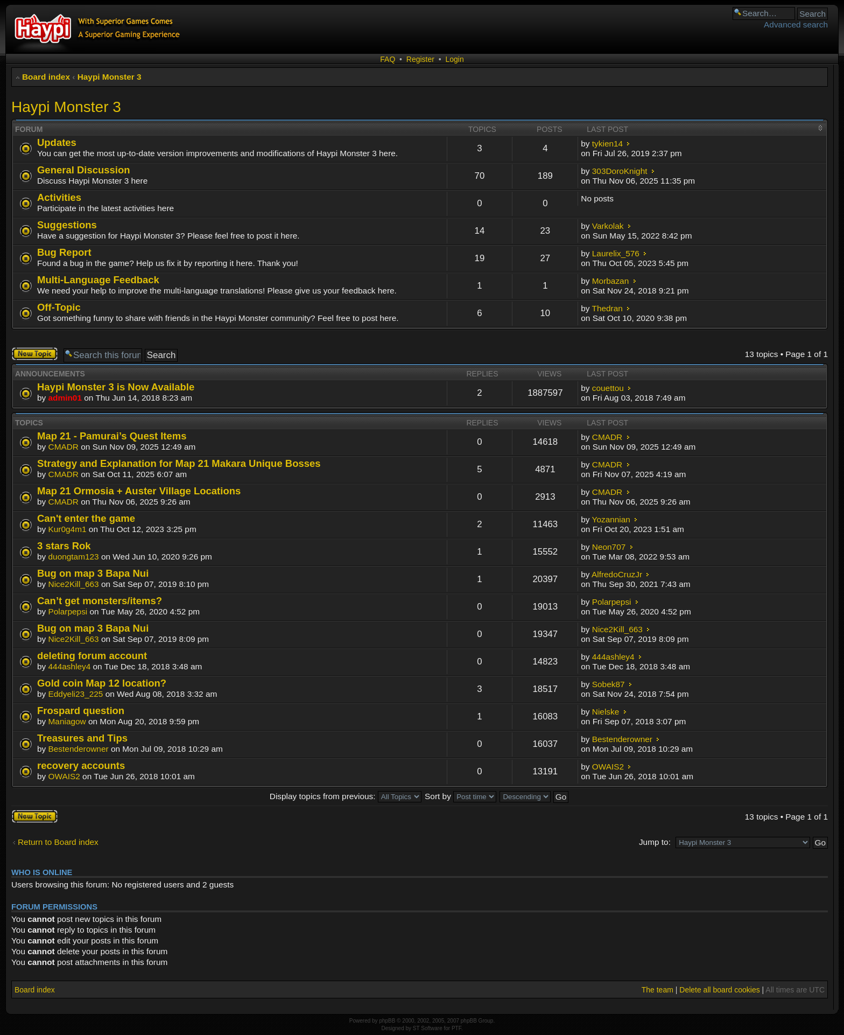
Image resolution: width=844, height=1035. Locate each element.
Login (454, 59)
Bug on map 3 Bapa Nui (93, 573)
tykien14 (607, 143)
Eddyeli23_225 (75, 693)
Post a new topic (34, 354)
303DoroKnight (620, 171)
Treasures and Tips (82, 738)
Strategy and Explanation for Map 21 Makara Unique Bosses (179, 463)
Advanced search (796, 24)
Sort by (460, 796)
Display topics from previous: (345, 796)
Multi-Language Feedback (98, 279)
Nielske (605, 711)
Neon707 (608, 546)
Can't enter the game (86, 518)
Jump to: (655, 842)
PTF (456, 1028)
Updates (56, 142)
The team (657, 989)
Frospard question (80, 710)
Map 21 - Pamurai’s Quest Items (111, 436)
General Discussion (83, 170)
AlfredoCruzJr (617, 574)
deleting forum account (92, 655)
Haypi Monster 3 (110, 76)
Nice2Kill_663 (73, 584)
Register (420, 59)
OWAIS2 (64, 776)
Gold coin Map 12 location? (101, 683)
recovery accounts (81, 765)
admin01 (65, 397)
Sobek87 (608, 684)
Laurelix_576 (615, 253)
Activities (59, 197)
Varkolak (608, 225)
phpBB (387, 1021)
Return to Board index (58, 842)
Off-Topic (59, 307)
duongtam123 (73, 556)
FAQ (387, 59)
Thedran (607, 308)
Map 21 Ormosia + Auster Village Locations (139, 490)
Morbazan (610, 280)
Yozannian (611, 519)
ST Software (427, 1028)
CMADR (63, 446)
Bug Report (64, 252)
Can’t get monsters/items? (99, 600)
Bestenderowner (78, 748)
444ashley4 (69, 666)
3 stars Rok (64, 545)
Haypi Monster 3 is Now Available (115, 387)
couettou (608, 388)
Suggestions (67, 224)
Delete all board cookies (719, 989)
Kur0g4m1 (67, 529)
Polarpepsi (68, 611)
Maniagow (67, 721)
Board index (46, 76)
